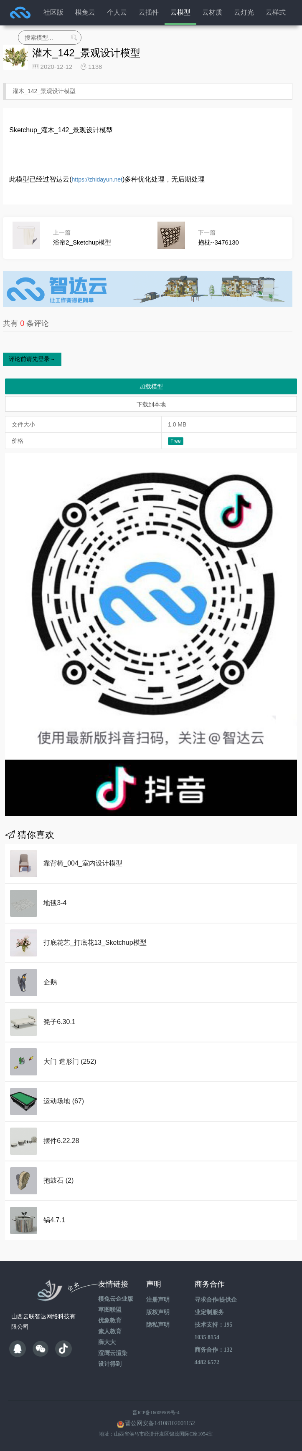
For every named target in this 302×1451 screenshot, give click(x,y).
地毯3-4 (54, 902)
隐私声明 (158, 1325)
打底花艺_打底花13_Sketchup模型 (94, 942)
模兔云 (85, 12)
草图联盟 (110, 1310)
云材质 (212, 12)
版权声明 (158, 1312)
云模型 (180, 12)
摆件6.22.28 (61, 1140)
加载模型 (151, 386)
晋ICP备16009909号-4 (156, 1413)
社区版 (53, 12)
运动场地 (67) (63, 1101)
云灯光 (244, 12)
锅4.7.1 (54, 1220)
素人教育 (110, 1331)
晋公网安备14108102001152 (160, 1423)
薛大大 (107, 1342)
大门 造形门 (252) (69, 1061)
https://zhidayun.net (97, 179)
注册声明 (158, 1300)
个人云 (117, 12)
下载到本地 (151, 404)
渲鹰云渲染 (112, 1353)
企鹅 (50, 982)
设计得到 (110, 1364)
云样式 (276, 12)
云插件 (149, 12)
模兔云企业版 (115, 1299)
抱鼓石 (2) (58, 1180)
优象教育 (110, 1320)
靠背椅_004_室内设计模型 (82, 863)
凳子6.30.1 (59, 1021)
